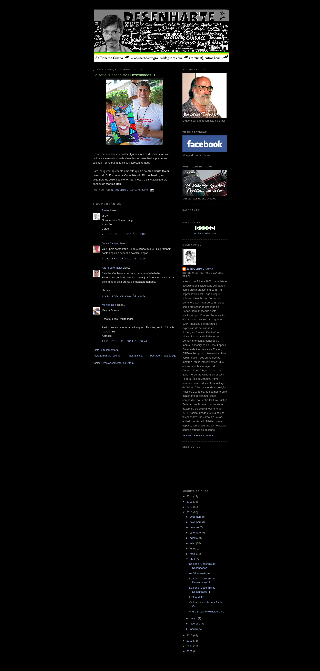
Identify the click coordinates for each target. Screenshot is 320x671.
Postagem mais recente (107, 355)
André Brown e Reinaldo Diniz (206, 611)
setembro (196, 532)
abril (193, 559)
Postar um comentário (106, 349)
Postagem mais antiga (163, 355)
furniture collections (204, 233)
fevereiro (195, 623)
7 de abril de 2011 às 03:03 (124, 234)
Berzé (105, 210)
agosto (194, 537)
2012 (190, 506)
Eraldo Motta (196, 597)
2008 (190, 646)
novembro (196, 522)
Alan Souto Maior (112, 267)
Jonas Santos (110, 243)
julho (193, 543)
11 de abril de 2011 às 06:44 (125, 341)
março (194, 618)
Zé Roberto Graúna (200, 269)
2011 (190, 512)
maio (193, 553)
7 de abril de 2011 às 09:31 (124, 295)
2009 (190, 640)
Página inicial (135, 355)
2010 (190, 635)
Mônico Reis (109, 304)
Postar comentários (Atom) (119, 362)
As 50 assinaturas (199, 573)
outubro (195, 527)
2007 (190, 651)
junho (193, 548)
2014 (190, 496)
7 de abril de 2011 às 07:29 (124, 258)
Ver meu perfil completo (199, 435)
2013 (190, 501)
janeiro (194, 628)
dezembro (196, 516)
